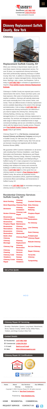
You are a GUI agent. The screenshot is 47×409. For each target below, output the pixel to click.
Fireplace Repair (34, 213)
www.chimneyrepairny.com (25, 349)
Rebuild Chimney (34, 242)
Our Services (26, 384)
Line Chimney (33, 227)
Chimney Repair (22, 237)
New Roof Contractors (27, 391)
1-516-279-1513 (30, 13)
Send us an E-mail (22, 346)
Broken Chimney (9, 213)
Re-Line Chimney (34, 246)
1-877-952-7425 (29, 10)
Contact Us (29, 387)
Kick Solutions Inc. (28, 396)
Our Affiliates (39, 384)
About (15, 384)
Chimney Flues (21, 205)
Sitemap (17, 387)
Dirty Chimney (33, 205)
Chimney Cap (8, 246)
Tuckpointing (32, 261)
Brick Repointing (10, 205)
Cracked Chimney (34, 201)
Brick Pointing (9, 201)
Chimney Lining (22, 218)
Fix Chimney (32, 223)
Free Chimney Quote (30, 172)
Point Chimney (33, 232)
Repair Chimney (33, 251)
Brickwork (7, 209)
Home (6, 384)
